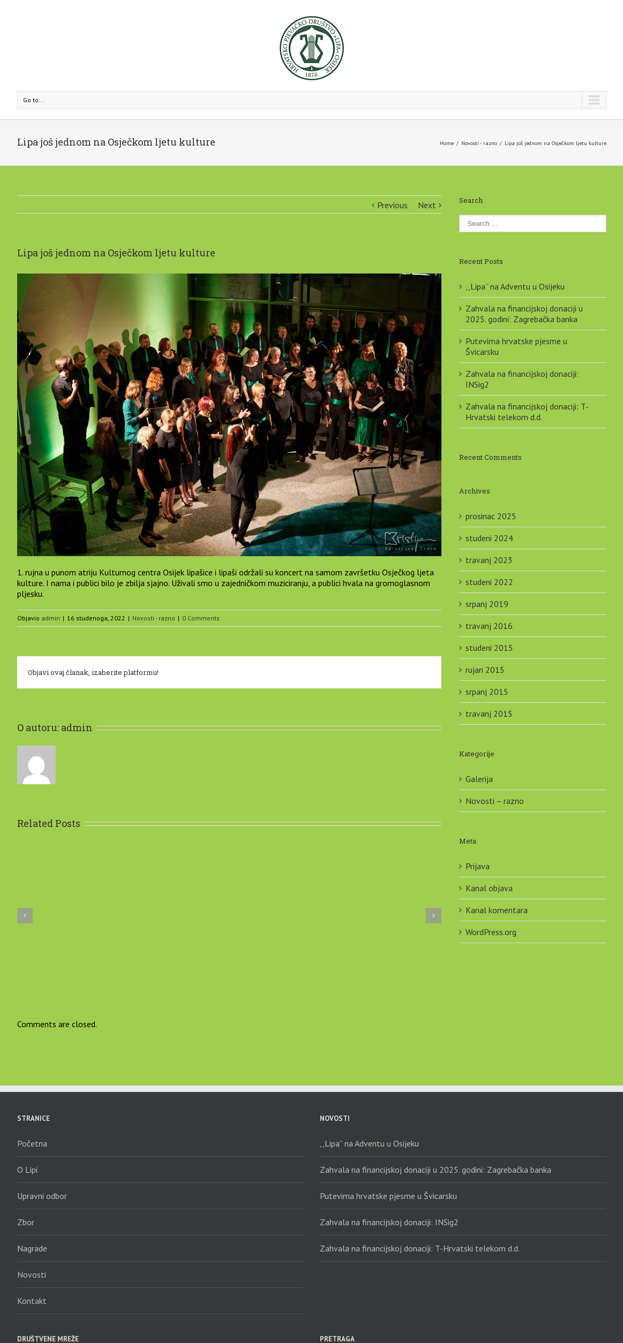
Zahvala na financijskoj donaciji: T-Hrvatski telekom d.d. (527, 411)
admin (50, 618)
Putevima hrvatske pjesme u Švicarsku (388, 1195)
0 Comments (201, 618)
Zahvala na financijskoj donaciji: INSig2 (389, 1222)
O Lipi (27, 1169)
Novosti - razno (479, 143)
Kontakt (32, 1300)
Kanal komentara (497, 910)
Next (427, 205)
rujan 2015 (485, 669)
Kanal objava (489, 888)
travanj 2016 (489, 625)
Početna (32, 1143)
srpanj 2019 (487, 603)
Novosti (31, 1274)
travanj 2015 (489, 713)
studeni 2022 (489, 581)
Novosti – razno (495, 800)
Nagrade (32, 1248)
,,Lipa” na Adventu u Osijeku (515, 286)
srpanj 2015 (487, 691)
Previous (392, 205)
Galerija (479, 778)
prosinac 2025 (491, 516)
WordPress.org (491, 932)
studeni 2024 (489, 538)
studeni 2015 (489, 647)
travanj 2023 (489, 560)
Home (447, 143)
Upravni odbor (42, 1195)
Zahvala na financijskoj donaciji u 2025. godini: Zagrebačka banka (524, 313)
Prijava (478, 866)
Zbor (25, 1222)
